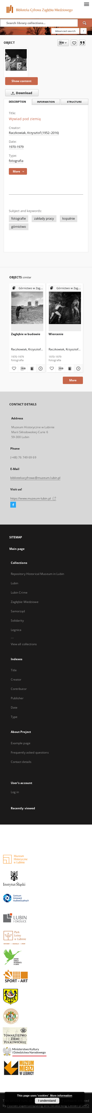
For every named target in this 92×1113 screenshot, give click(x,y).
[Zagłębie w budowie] (27, 308)
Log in (15, 792)
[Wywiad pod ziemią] (16, 60)
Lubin (14, 583)
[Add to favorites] (74, 43)
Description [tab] (17, 101)
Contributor (19, 689)
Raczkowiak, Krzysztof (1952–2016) (34, 133)
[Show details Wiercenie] (77, 368)
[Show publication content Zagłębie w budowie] (31, 368)
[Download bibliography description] (22, 368)
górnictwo (18, 227)
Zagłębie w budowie (25, 334)
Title (14, 670)
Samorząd (18, 611)
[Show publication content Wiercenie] (69, 368)
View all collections (24, 644)
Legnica (16, 630)
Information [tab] (46, 101)
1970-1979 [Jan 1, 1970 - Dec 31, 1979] (16, 147)
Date (14, 707)
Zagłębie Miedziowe (25, 602)
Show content (21, 81)
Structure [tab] (74, 101)
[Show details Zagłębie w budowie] (40, 368)
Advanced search (65, 31)
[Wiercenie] (65, 308)
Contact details (21, 762)
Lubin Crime (19, 592)
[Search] (85, 23)
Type (14, 717)
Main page (17, 549)
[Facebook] (13, 505)
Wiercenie (56, 334)
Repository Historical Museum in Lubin (37, 574)
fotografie (18, 218)
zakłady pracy (44, 218)
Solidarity (17, 620)
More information (61, 1095)
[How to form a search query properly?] (83, 31)
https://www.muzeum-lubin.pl (33, 498)
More (73, 380)
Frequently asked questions (30, 752)
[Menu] (86, 4)
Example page (20, 743)
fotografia (16, 161)
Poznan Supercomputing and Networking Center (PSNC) (48, 1105)
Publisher (17, 698)
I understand (47, 1100)
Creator (16, 679)
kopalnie (68, 218)
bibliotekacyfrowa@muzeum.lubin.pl (35, 478)
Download (20, 93)
